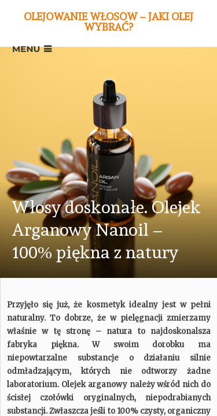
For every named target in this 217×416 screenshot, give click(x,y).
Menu (26, 48)
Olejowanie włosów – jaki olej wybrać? (108, 21)
